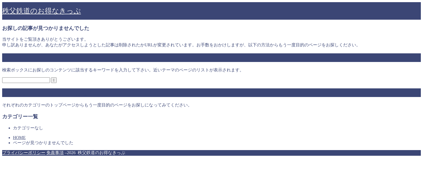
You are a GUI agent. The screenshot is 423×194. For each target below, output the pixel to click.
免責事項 (55, 152)
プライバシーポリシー (23, 152)
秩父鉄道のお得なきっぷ (41, 11)
